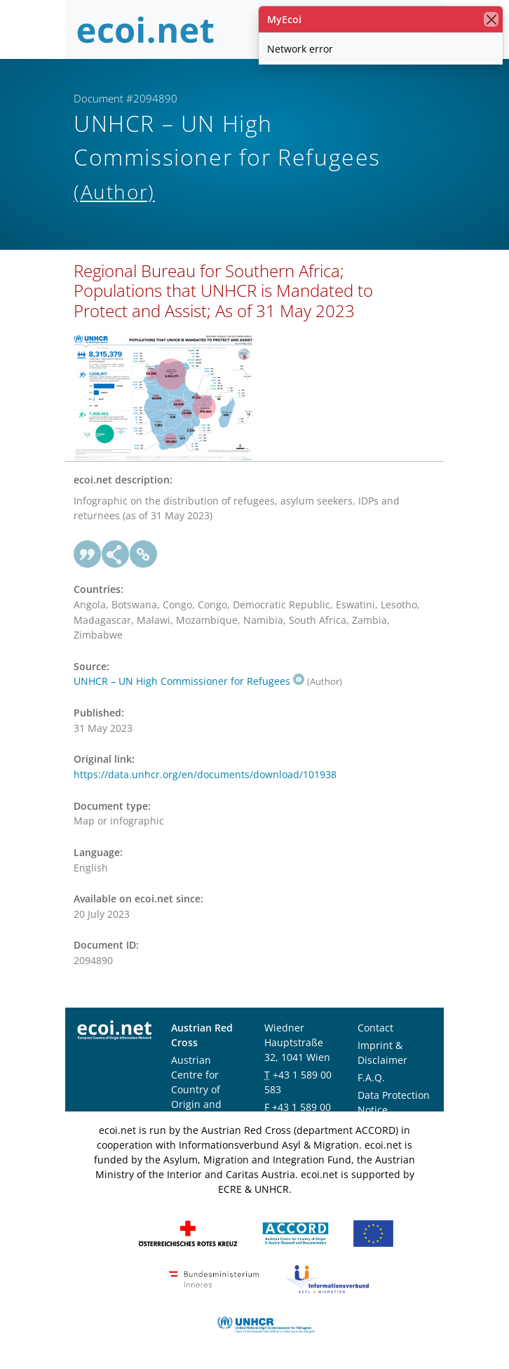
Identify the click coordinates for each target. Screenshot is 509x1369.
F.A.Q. (371, 1077)
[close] (491, 19)
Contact (375, 1027)
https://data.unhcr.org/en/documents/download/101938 (205, 774)
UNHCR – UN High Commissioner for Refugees (189, 681)
